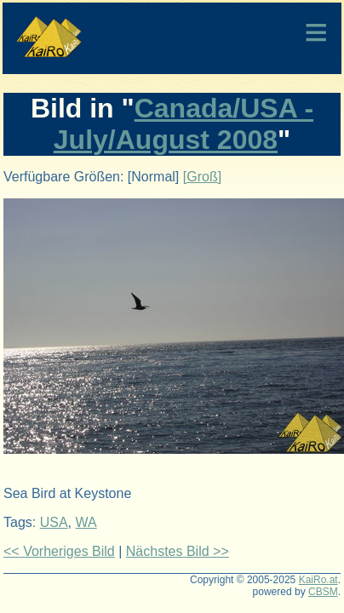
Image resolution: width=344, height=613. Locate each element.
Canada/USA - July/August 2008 (183, 124)
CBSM (323, 592)
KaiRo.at (318, 580)
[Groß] (202, 176)
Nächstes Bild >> (177, 551)
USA (54, 522)
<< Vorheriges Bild (59, 551)
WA (85, 522)
